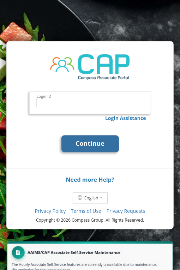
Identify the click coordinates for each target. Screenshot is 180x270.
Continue (90, 143)
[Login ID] (89, 103)
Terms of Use (86, 211)
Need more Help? (90, 180)
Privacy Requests (126, 211)
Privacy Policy (50, 211)
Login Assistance (125, 118)
